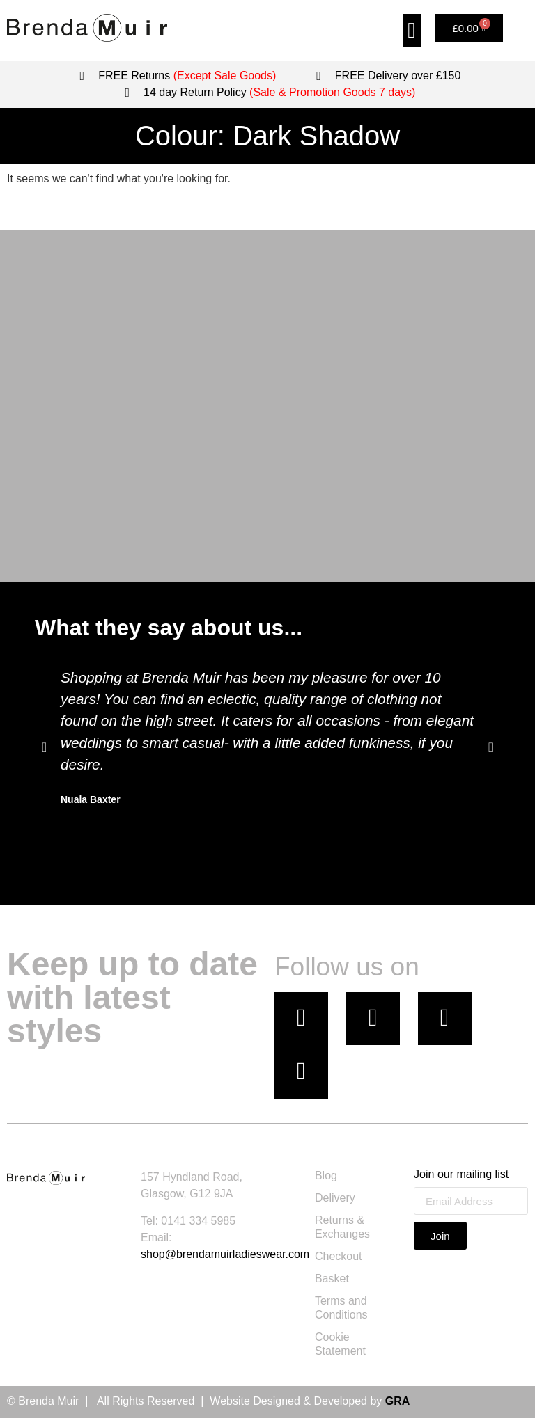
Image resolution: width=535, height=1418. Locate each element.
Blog (326, 1176)
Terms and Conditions (341, 1308)
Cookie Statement (340, 1344)
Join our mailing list (461, 1175)
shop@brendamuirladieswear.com (225, 1254)
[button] (412, 30)
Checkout (338, 1257)
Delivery (335, 1198)
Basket (332, 1279)
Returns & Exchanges (342, 1228)
